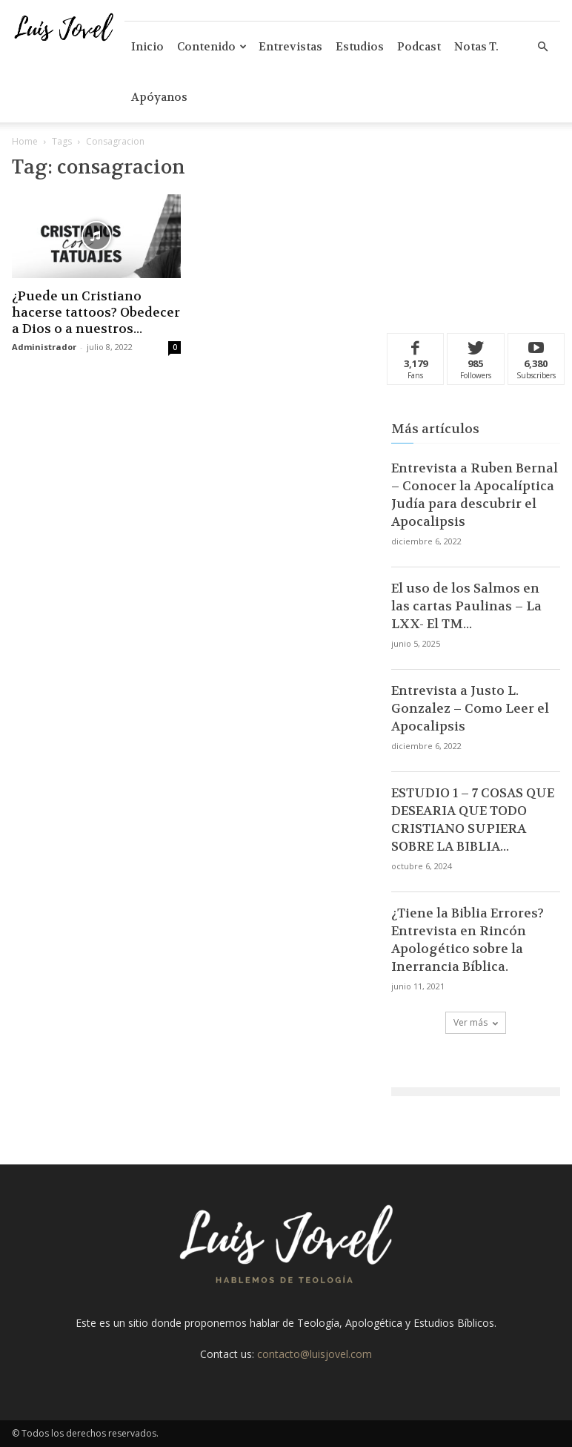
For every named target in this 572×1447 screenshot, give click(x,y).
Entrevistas (290, 46)
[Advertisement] (475, 230)
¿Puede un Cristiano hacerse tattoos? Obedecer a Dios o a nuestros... (96, 312)
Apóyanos (159, 97)
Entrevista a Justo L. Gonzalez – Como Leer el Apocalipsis (470, 708)
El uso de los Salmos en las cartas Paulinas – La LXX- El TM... (466, 606)
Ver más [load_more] (475, 1022)
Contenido (212, 46)
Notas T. (476, 46)
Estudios (360, 46)
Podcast (419, 46)
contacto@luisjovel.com (314, 1354)
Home (25, 141)
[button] (542, 47)
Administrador (44, 346)
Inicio (147, 46)
